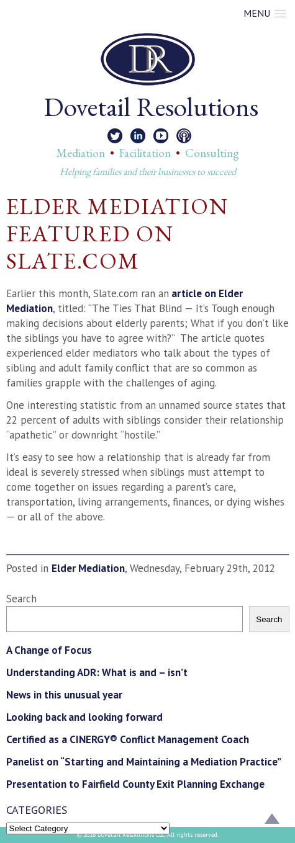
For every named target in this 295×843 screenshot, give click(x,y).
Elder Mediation (88, 568)
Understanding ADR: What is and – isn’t (97, 672)
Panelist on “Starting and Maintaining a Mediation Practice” (143, 762)
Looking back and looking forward (84, 717)
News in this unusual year (64, 695)
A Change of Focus (49, 650)
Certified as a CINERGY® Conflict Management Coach (127, 739)
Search (21, 598)
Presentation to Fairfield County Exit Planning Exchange (135, 784)
